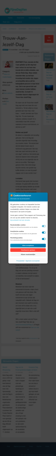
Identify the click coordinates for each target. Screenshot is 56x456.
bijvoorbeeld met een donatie (20, 220)
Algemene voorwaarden (33, 261)
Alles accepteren (28, 246)
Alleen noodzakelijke (28, 254)
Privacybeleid (20, 261)
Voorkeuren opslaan (28, 250)
